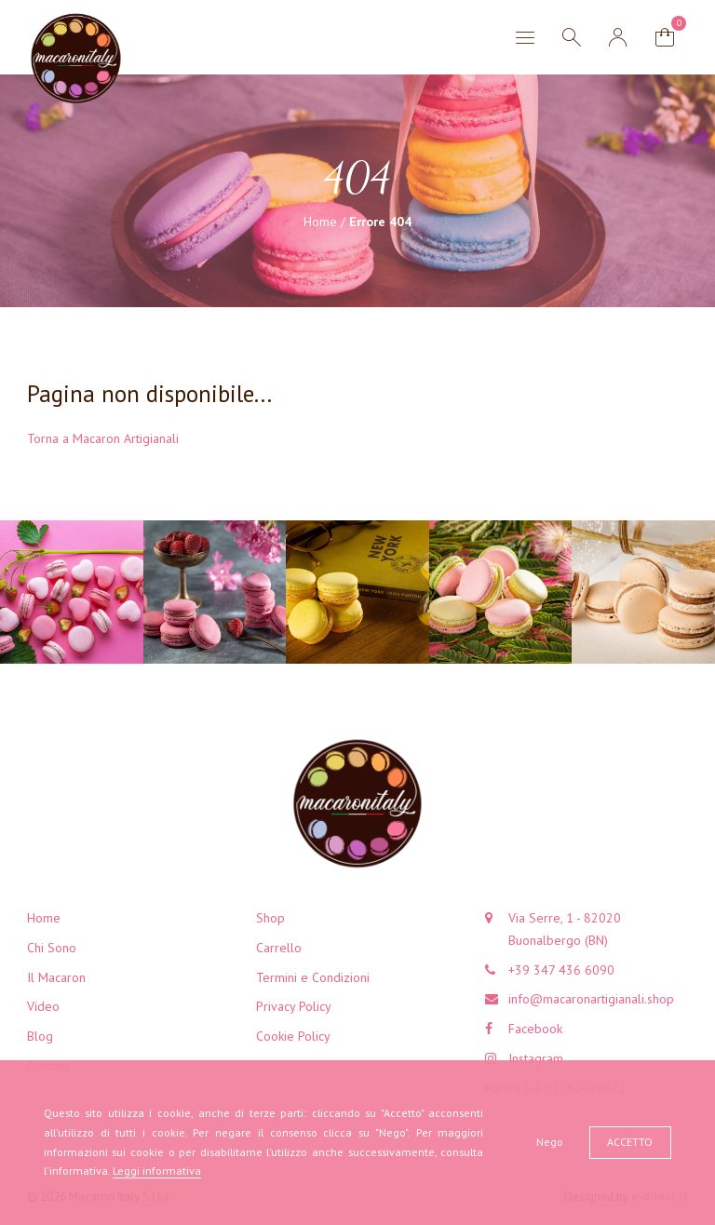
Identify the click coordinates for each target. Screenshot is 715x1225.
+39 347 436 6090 (561, 970)
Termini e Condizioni (313, 977)
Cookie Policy (293, 1036)
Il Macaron (56, 977)
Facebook (535, 1028)
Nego (549, 1142)
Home (320, 221)
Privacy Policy (293, 1006)
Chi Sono (51, 947)
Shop (270, 917)
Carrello (279, 947)
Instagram (535, 1058)
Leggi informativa (157, 1171)
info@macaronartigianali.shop (591, 998)
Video (43, 1006)
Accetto (630, 1142)
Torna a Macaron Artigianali (103, 438)
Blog (40, 1036)
